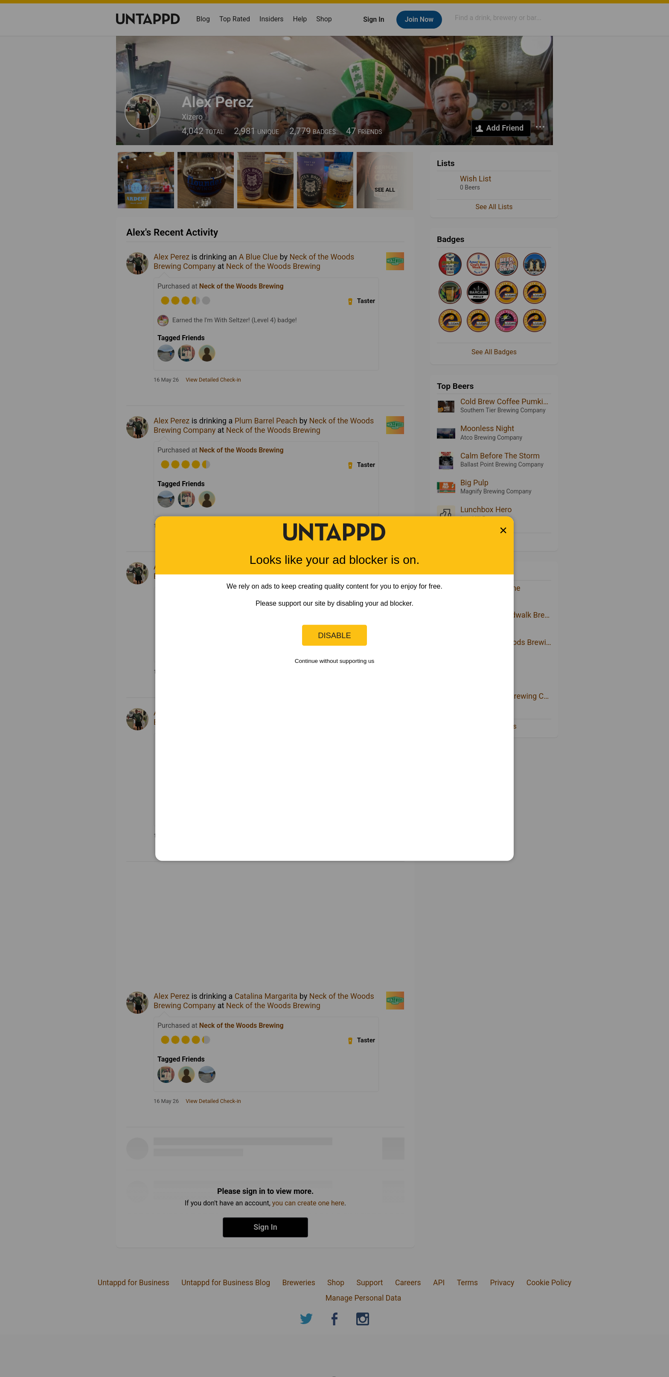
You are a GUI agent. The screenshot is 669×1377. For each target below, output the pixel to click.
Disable (334, 634)
